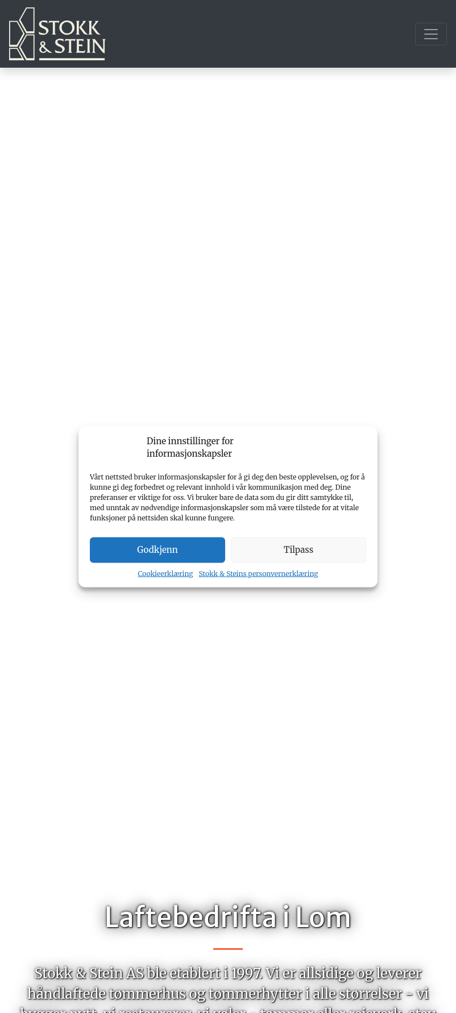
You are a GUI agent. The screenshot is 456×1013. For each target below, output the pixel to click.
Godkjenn (157, 549)
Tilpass (298, 549)
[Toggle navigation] (431, 34)
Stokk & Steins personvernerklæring (258, 573)
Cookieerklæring (165, 573)
